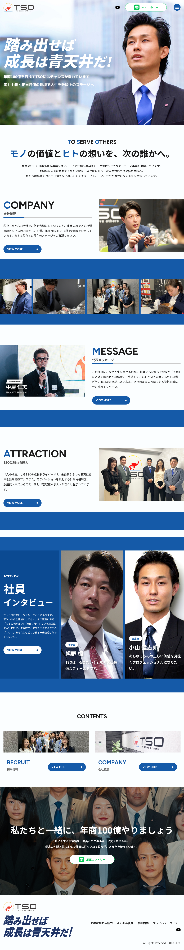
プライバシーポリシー (167, 923)
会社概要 (143, 923)
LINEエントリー (92, 859)
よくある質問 (125, 923)
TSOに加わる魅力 (102, 923)
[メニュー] (177, 7)
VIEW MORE (15, 249)
